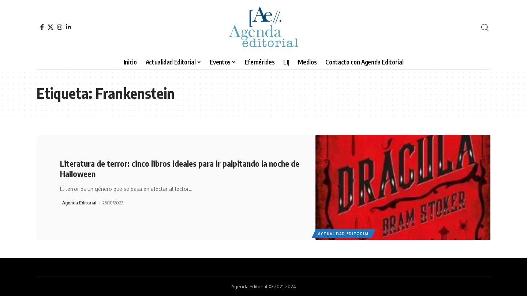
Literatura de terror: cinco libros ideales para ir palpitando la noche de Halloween (179, 168)
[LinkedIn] (68, 27)
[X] (50, 27)
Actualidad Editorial (343, 234)
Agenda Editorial (79, 203)
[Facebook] (42, 27)
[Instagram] (59, 27)
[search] (485, 27)
